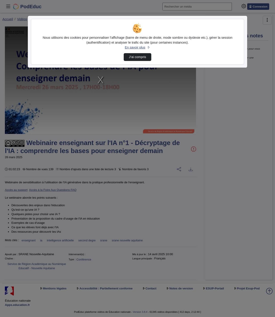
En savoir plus (137, 47)
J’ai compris (137, 57)
